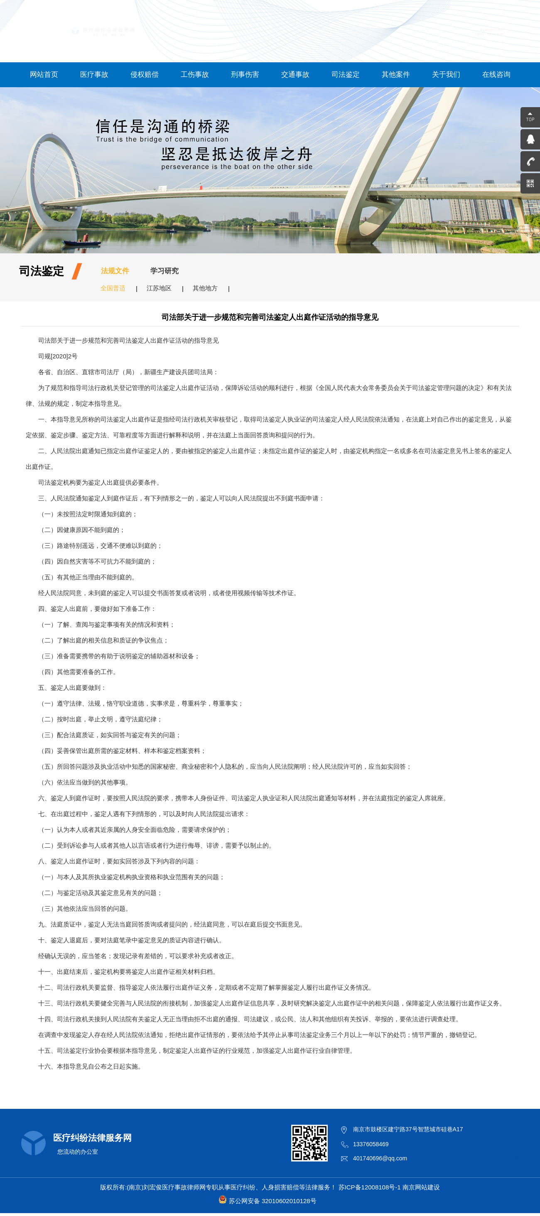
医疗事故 (94, 74)
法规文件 (115, 271)
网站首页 (44, 74)
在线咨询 (496, 74)
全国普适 (113, 288)
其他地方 (205, 288)
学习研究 (164, 271)
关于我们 (446, 74)
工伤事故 (195, 74)
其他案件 (396, 74)
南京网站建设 (421, 1187)
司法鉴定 (345, 74)
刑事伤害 (245, 74)
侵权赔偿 (144, 74)
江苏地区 (159, 288)
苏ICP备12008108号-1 (370, 1187)
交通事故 (295, 74)
